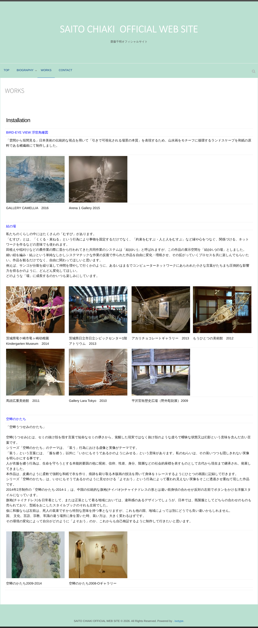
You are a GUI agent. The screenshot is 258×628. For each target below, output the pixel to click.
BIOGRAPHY (25, 70)
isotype (178, 621)
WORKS (46, 70)
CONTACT (66, 70)
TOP (6, 70)
